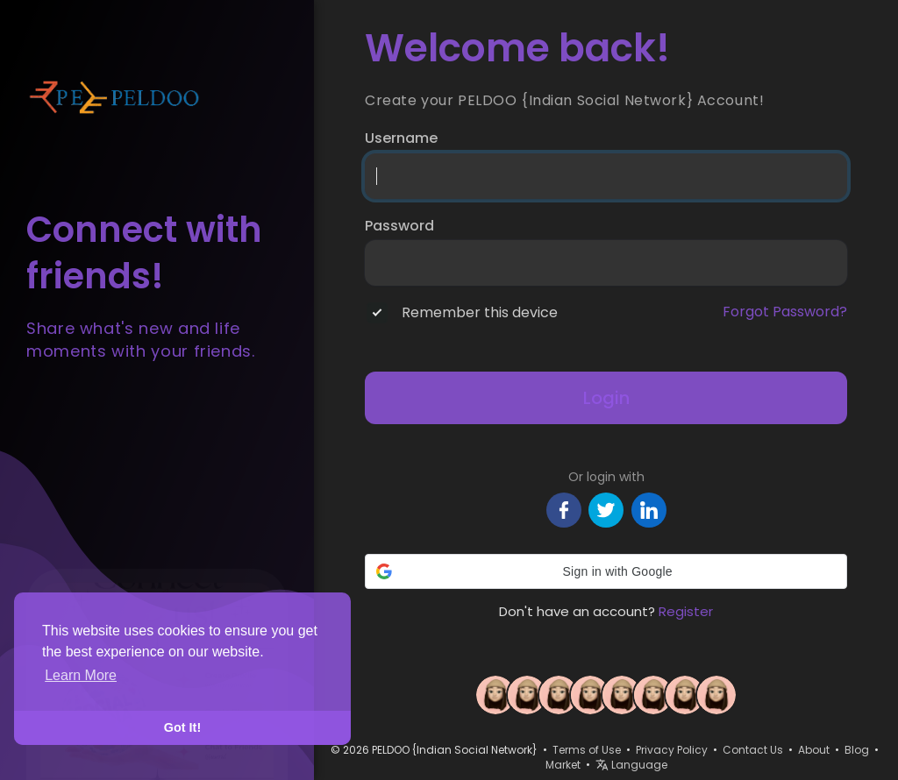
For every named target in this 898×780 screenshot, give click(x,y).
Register (686, 611)
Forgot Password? (785, 312)
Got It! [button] (182, 727)
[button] (606, 571)
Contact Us (753, 749)
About (814, 749)
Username (401, 138)
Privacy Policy (672, 749)
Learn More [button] (81, 675)
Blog (857, 749)
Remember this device (480, 313)
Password (399, 226)
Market (563, 764)
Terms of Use (586, 749)
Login (606, 398)
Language (631, 764)
